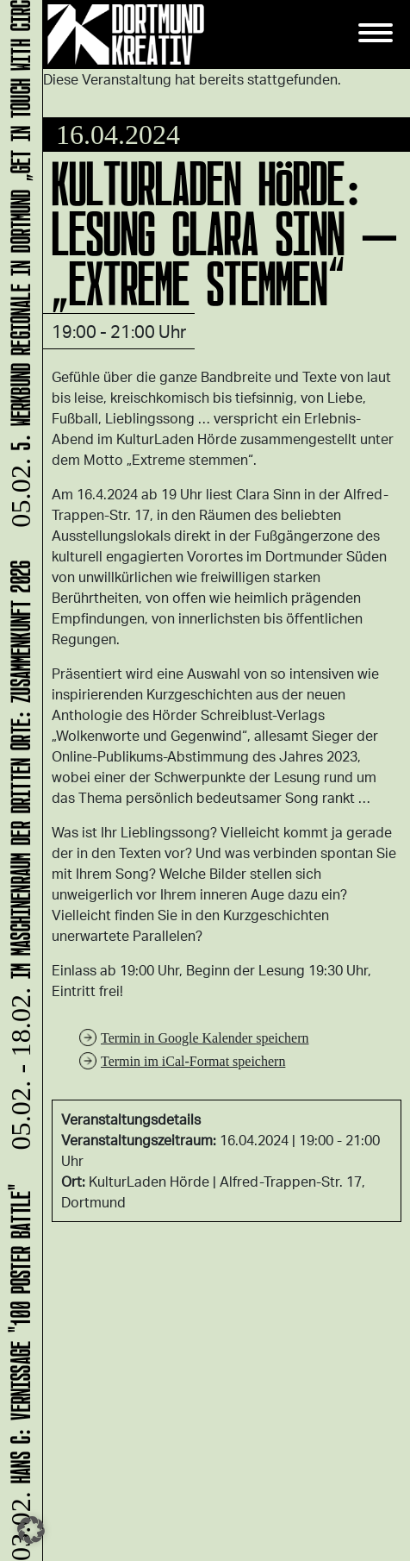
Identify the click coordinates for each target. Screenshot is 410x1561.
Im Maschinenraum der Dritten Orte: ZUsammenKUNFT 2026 (17, 858)
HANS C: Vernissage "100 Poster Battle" (17, 1371)
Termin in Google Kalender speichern (204, 1038)
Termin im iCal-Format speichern (193, 1061)
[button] (31, 1530)
